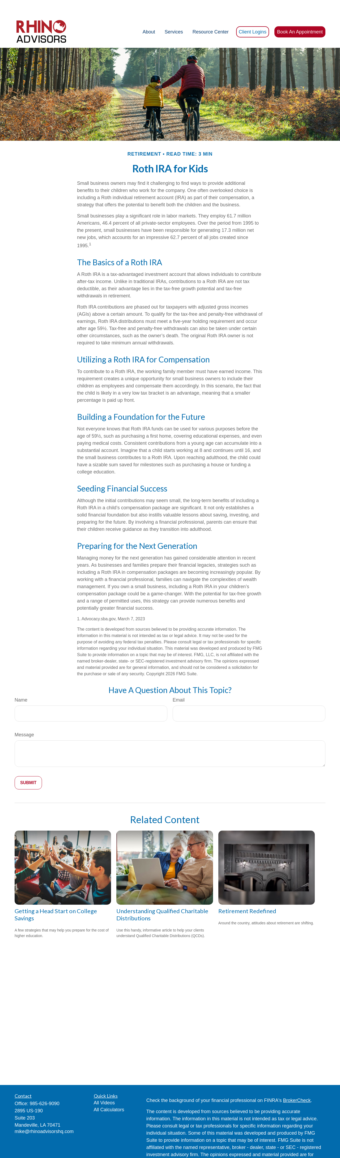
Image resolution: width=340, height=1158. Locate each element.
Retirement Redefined (247, 895)
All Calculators (109, 1093)
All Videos (104, 1086)
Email (179, 684)
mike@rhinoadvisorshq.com (44, 1115)
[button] (149, 16)
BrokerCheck (297, 1084)
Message (24, 718)
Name (21, 684)
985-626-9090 (45, 1087)
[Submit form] (28, 767)
